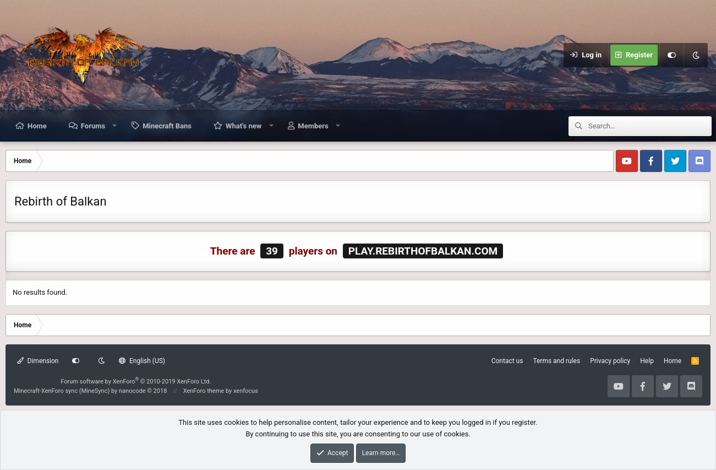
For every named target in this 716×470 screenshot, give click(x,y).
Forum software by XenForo (136, 381)
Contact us (507, 361)
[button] (115, 126)
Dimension (37, 361)
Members (313, 126)
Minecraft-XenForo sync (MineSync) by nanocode (90, 391)
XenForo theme (204, 391)
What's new (243, 126)
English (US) (142, 361)
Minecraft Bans (167, 126)
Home (37, 126)
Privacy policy (610, 361)
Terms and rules (556, 361)
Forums (93, 126)
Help (647, 361)
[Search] (650, 126)
